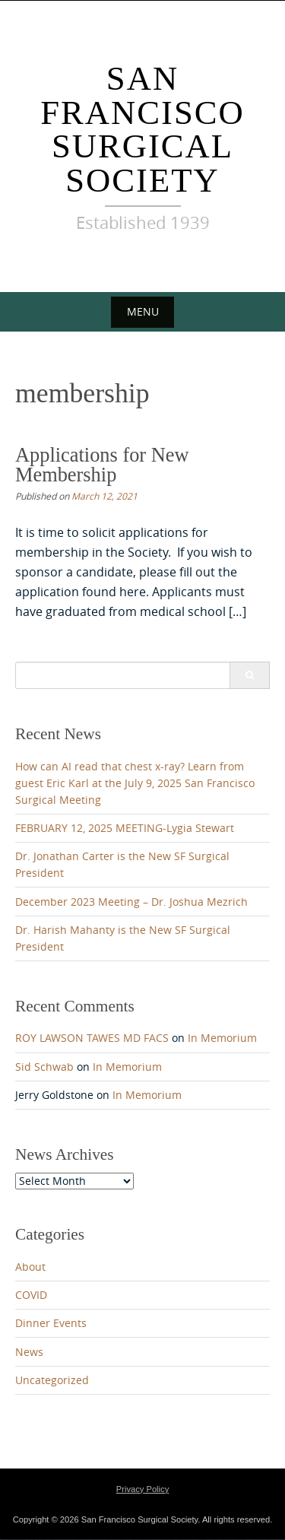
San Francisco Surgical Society (142, 129)
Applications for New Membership (102, 464)
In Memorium (222, 1038)
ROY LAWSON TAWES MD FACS (92, 1038)
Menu (143, 311)
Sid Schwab (44, 1067)
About (30, 1267)
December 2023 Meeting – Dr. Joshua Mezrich (131, 902)
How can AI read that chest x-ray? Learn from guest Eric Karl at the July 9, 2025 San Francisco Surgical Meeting (135, 783)
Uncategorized (52, 1380)
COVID (31, 1295)
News (29, 1352)
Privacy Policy (142, 1489)
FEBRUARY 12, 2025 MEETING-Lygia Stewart (124, 828)
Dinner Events (51, 1324)
